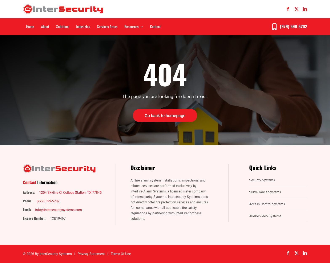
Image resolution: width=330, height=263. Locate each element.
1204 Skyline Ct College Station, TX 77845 (70, 193)
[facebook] (288, 9)
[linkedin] (305, 9)
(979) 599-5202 (293, 26)
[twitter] (296, 9)
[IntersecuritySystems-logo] (63, 6)
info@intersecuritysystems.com (58, 210)
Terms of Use (121, 254)
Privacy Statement (91, 254)
